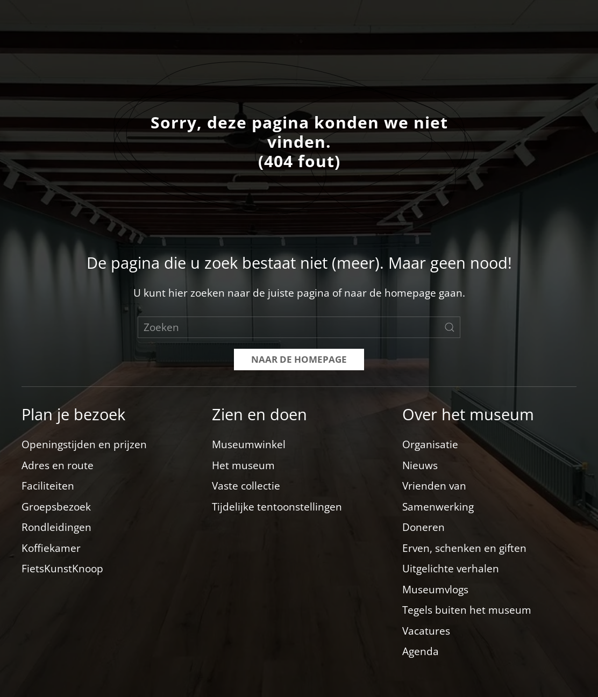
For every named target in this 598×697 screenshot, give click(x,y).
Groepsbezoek (56, 507)
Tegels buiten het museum (466, 610)
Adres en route (58, 465)
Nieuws (420, 465)
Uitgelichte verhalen (450, 569)
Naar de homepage (299, 359)
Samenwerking (438, 507)
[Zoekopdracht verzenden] (449, 327)
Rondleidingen (56, 527)
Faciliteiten (48, 486)
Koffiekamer (51, 548)
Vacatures (426, 631)
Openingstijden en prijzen (84, 444)
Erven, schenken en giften (464, 548)
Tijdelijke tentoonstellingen (277, 507)
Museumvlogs (435, 590)
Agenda (420, 651)
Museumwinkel (249, 444)
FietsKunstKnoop (62, 569)
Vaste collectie (246, 486)
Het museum (243, 465)
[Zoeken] (299, 327)
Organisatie (430, 444)
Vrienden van (434, 486)
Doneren (423, 527)
